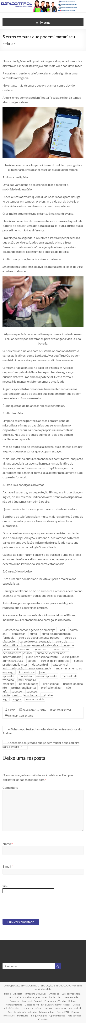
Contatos (43, 1019)
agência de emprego (42, 630)
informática (27, 672)
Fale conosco (74, 1015)
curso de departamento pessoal (39, 637)
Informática (15, 997)
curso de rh (41, 649)
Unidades (54, 993)
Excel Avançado (31, 997)
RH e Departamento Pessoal (55, 1004)
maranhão (25, 676)
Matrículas (22, 1015)
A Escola (17, 993)
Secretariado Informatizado (22, 1011)
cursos (32, 660)
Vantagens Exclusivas (35, 993)
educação (18, 668)
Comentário (10, 787)
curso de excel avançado (35, 641)
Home (7, 993)
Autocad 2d (61, 1008)
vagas (17, 699)
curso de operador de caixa (40, 645)
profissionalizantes (23, 687)
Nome (8, 843)
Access (48, 1008)
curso (33, 633)
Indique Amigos (39, 1015)
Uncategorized (62, 709)
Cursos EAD (62, 1011)
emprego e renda (40, 668)
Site (5, 886)
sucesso (17, 691)
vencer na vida (34, 699)
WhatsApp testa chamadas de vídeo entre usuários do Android (42, 731)
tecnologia (30, 695)
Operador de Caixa (51, 997)
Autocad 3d (75, 1008)
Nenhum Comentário (20, 715)
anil (62, 630)
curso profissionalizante (42, 656)
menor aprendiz (46, 676)
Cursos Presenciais (72, 993)
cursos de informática (55, 660)
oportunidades (28, 683)
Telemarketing (46, 1011)
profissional (51, 683)
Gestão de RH (32, 1004)
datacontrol (40, 664)
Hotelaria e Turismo (32, 1008)
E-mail (8, 866)
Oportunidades (57, 1015)
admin (11, 709)
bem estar (18, 633)
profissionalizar (51, 687)
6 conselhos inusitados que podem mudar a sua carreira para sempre (41, 744)
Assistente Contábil (32, 1001)
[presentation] (32, 906)
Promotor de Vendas (55, 1001)
